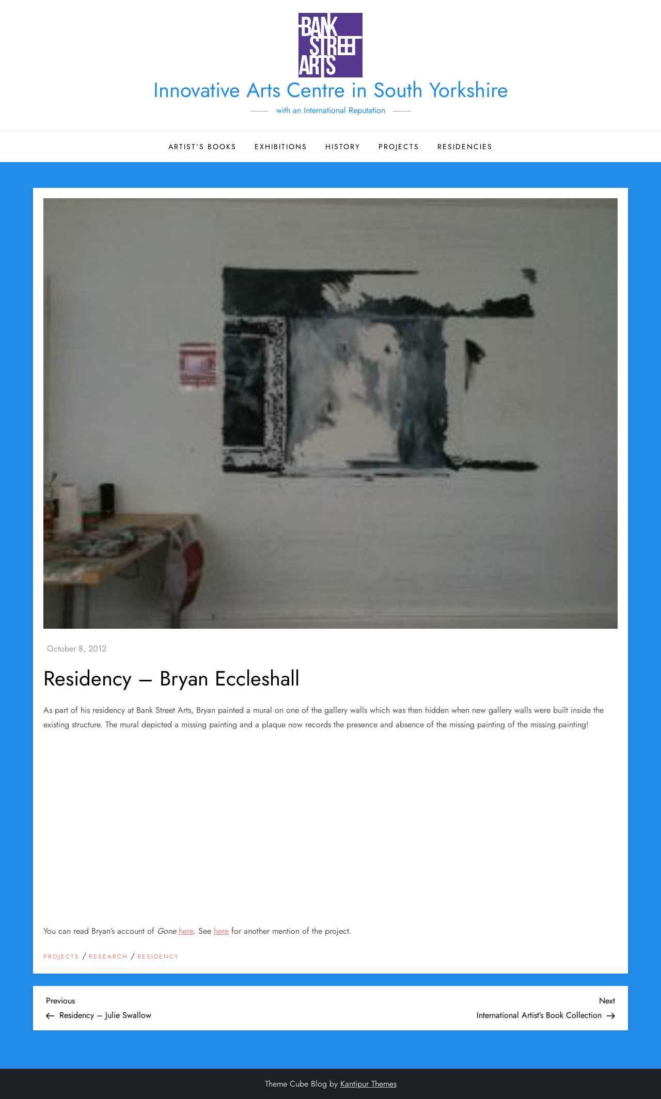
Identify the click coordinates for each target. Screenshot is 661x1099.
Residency (158, 957)
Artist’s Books (202, 146)
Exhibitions (281, 146)
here (186, 931)
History (342, 146)
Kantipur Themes (368, 1084)
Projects (399, 146)
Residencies (465, 146)
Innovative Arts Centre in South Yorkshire (330, 90)
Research (108, 957)
